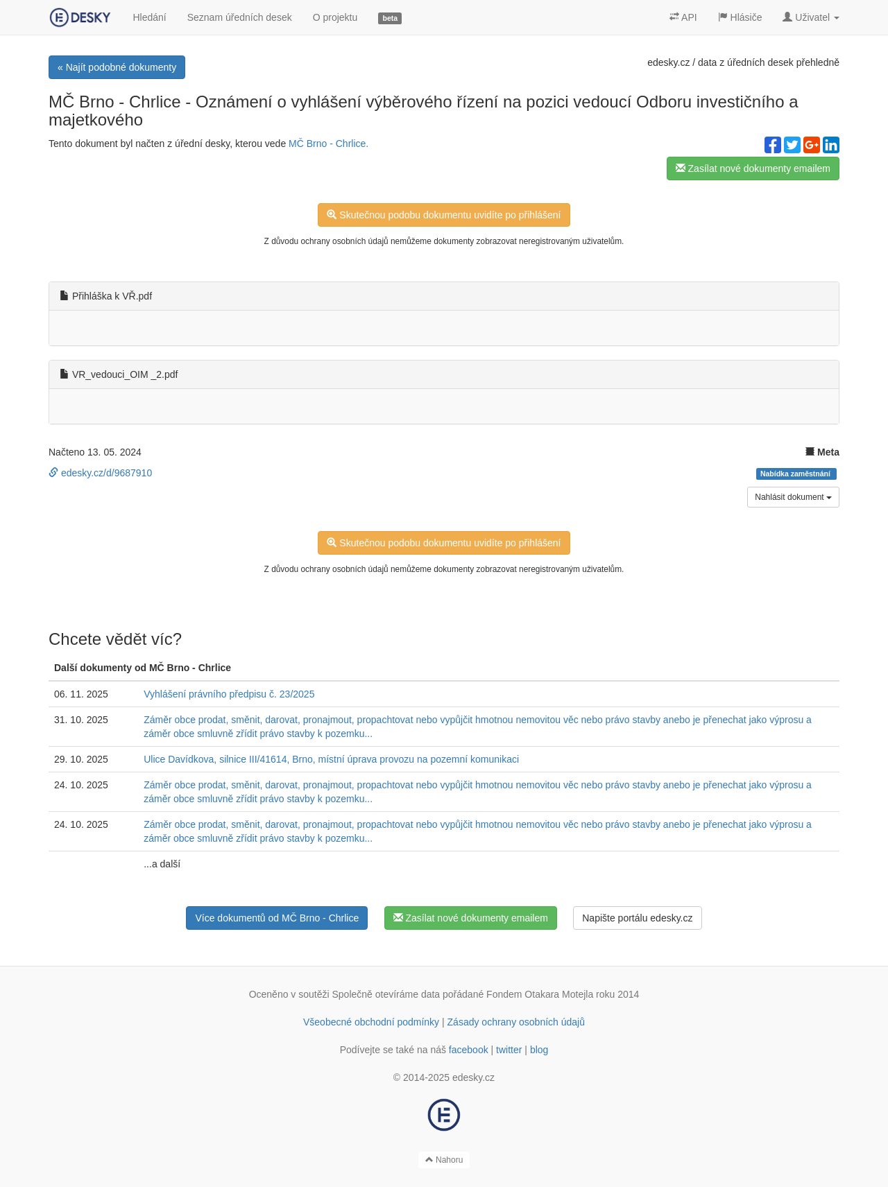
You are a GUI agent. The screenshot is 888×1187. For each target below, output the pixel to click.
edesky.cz (668, 62)
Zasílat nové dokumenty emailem (753, 168)
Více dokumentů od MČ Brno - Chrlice (277, 918)
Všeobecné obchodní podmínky (371, 1022)
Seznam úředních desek (239, 17)
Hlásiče (740, 17)
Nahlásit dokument (793, 497)
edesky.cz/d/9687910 (100, 472)
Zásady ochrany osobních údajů (516, 1022)
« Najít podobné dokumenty (117, 67)
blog (539, 1049)
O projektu (335, 17)
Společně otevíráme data (386, 994)
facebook (468, 1049)
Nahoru (444, 1160)
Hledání (149, 17)
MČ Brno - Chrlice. (328, 143)
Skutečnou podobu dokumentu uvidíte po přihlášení (444, 214)
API (683, 17)
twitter (509, 1049)
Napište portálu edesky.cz (637, 918)
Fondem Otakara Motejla (539, 994)
